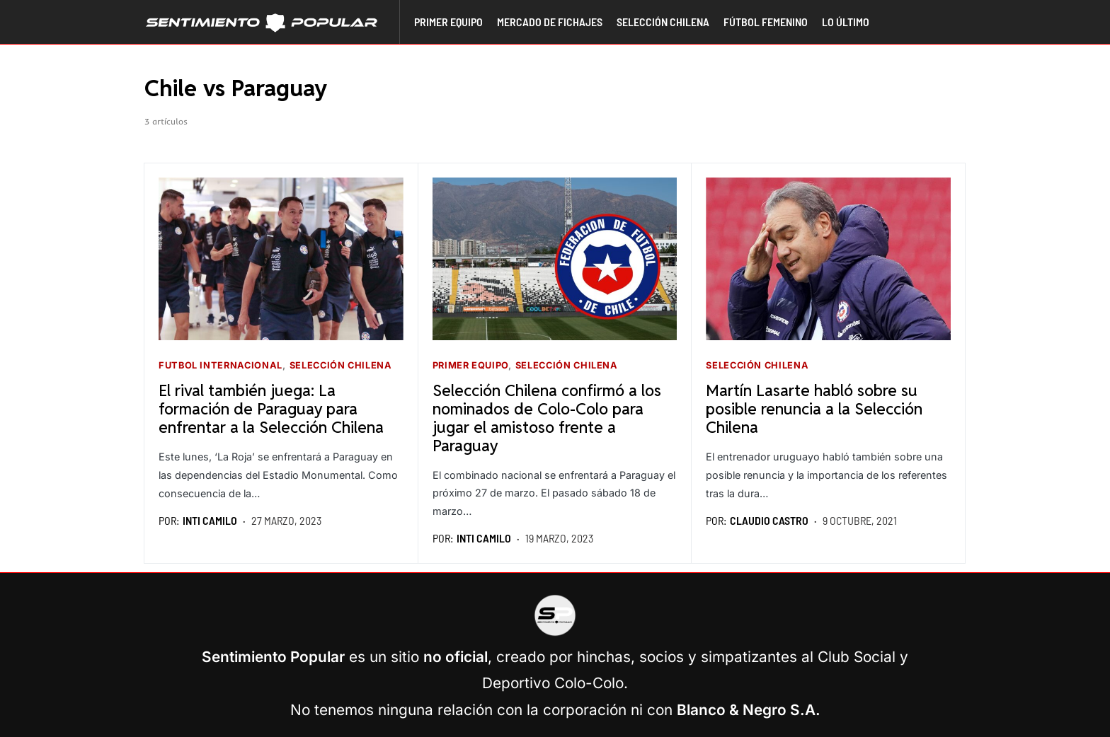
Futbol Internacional (220, 365)
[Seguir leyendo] (281, 259)
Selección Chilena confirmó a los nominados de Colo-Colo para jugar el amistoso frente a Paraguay (547, 417)
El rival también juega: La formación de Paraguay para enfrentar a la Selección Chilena (271, 408)
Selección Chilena (341, 365)
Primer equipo (470, 365)
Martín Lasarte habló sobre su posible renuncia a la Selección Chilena (814, 408)
